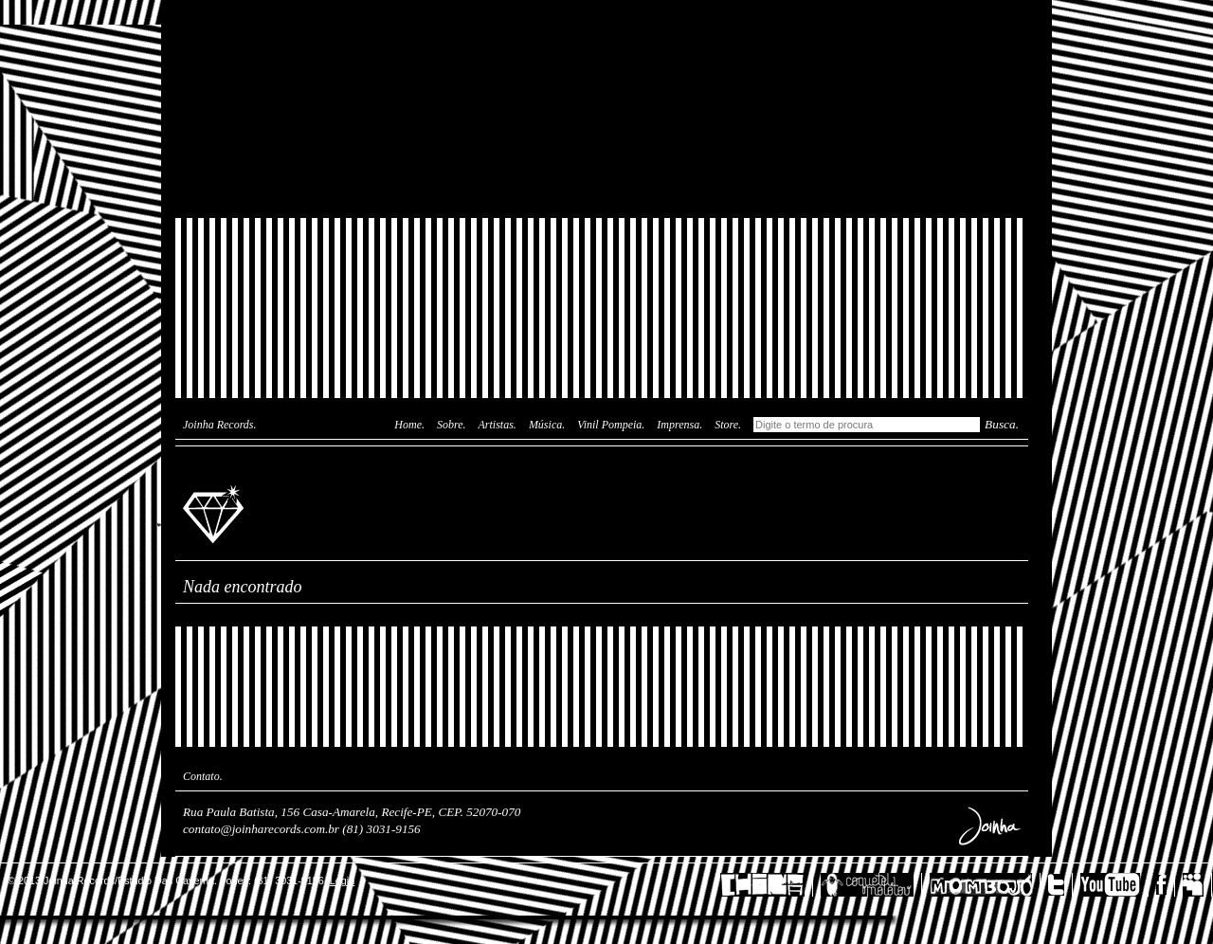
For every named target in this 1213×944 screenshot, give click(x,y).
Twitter (1060, 885)
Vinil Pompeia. (610, 424)
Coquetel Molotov (871, 885)
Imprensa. (679, 424)
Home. (409, 424)
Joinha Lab (602, 109)
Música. (547, 424)
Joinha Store (602, 175)
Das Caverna (602, 33)
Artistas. (497, 424)
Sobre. (451, 424)
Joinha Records (216, 512)
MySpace (1197, 885)
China (766, 885)
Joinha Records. (220, 424)
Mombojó (985, 885)
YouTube (1114, 885)
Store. (728, 424)
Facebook (1165, 885)
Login (342, 880)
